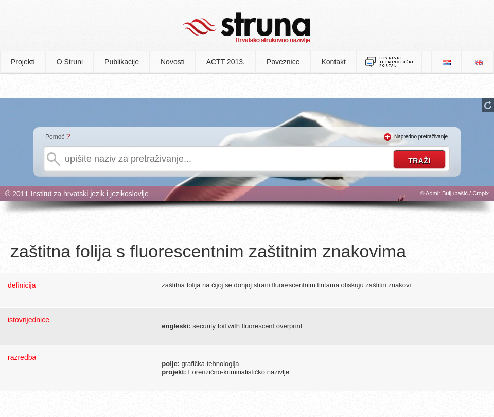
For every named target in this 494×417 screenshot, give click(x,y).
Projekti (23, 62)
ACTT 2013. (225, 62)
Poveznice (283, 62)
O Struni (70, 62)
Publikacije (121, 62)
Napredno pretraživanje (421, 137)
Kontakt (334, 62)
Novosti (173, 62)
